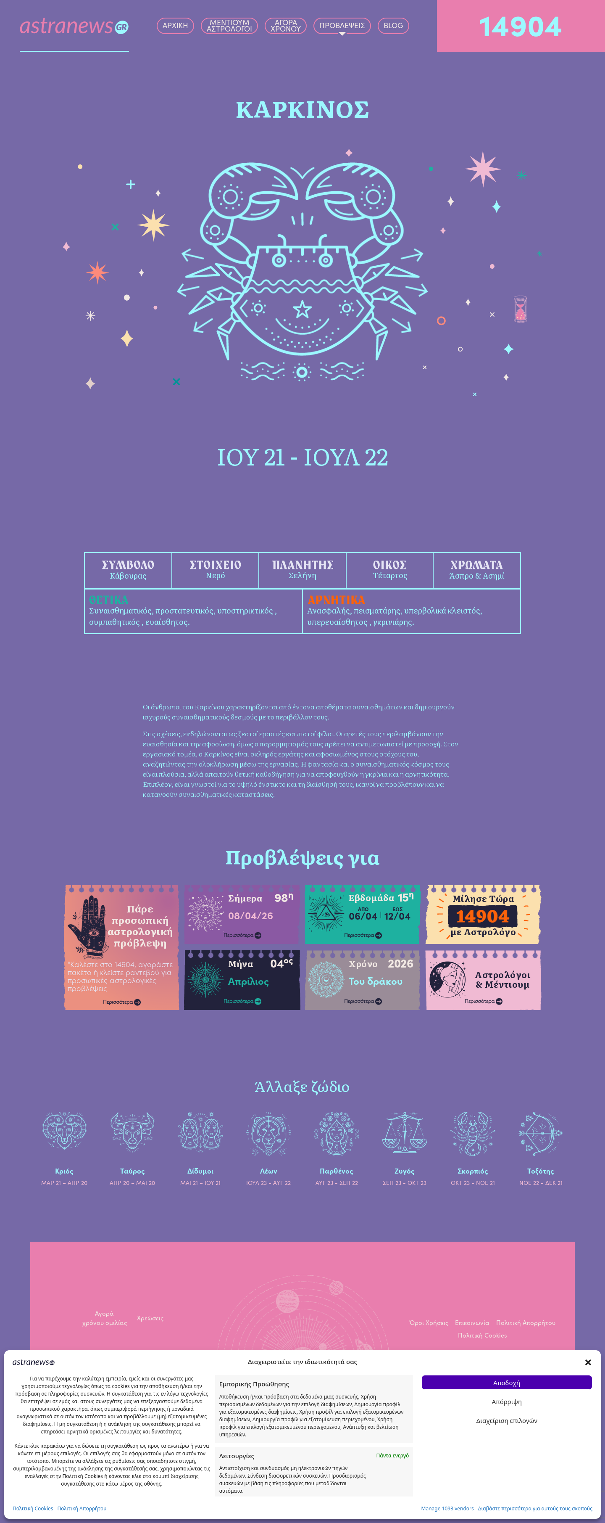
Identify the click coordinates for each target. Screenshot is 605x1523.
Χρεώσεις (150, 1318)
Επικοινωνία (472, 1322)
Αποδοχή (506, 1382)
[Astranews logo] (74, 26)
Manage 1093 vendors (447, 1508)
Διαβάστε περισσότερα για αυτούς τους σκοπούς (535, 1508)
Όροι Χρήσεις (428, 1322)
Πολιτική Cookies (33, 1508)
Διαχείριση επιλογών (506, 1420)
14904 (521, 23)
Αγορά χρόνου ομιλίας (104, 1318)
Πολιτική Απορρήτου (82, 1508)
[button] (588, 1361)
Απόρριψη (507, 1401)
